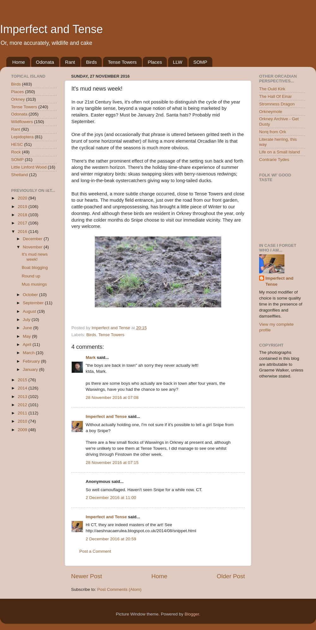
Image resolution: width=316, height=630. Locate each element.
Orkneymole (270, 111)
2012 (23, 404)
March (29, 352)
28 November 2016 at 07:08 (112, 397)
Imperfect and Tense (51, 29)
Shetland (19, 174)
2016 (23, 231)
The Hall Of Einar (275, 96)
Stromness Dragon (277, 104)
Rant (70, 62)
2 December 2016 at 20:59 (111, 539)
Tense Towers (122, 62)
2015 (23, 379)
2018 (23, 214)
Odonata (45, 62)
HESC (17, 144)
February (32, 361)
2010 (23, 421)
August (30, 311)
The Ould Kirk (272, 88)
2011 (23, 413)
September (34, 302)
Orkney (18, 99)
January (31, 369)
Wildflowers (22, 121)
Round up (31, 276)
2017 (23, 223)
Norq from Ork (272, 131)
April (28, 344)
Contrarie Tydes (274, 159)
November (33, 247)
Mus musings (34, 284)
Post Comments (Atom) (119, 589)
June (28, 327)
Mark (91, 357)
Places (155, 62)
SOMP (200, 62)
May (27, 336)
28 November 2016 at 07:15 (112, 462)
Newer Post (86, 576)
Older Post (231, 576)
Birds (91, 62)
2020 (23, 198)
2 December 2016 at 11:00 (111, 497)
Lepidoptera (22, 136)
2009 (23, 429)
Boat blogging (35, 267)
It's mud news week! (35, 257)
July (27, 319)
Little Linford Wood (28, 167)
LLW (177, 62)
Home (18, 62)
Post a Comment (95, 551)
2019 (23, 206)
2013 (23, 396)
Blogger (192, 614)
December (33, 238)
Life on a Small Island (279, 152)
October (31, 294)
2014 (23, 388)
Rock (16, 152)
